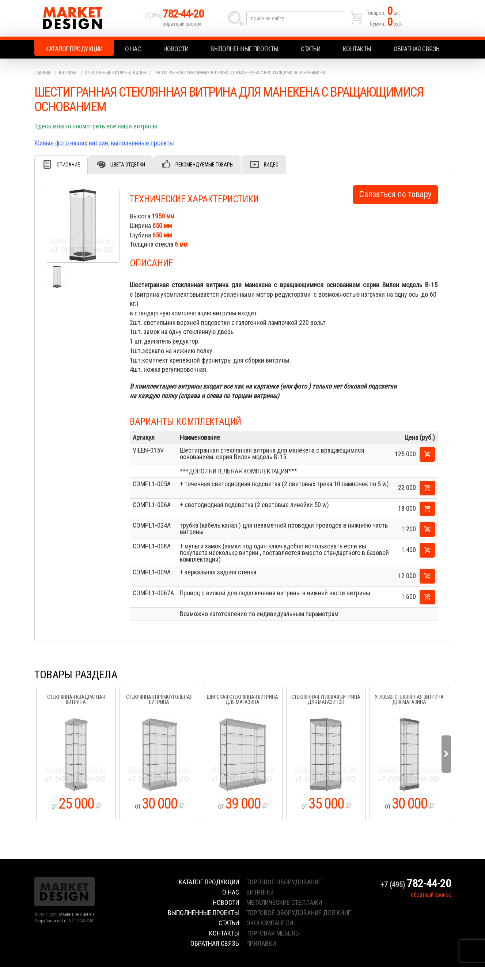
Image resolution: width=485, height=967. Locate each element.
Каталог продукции (74, 49)
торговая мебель (272, 933)
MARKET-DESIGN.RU (76, 914)
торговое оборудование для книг (298, 913)
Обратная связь (417, 49)
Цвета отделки (127, 165)
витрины (259, 892)
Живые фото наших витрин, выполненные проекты (104, 143)
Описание (68, 165)
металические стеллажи (284, 902)
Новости (176, 49)
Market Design (86, 18)
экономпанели (269, 923)
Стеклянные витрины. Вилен (115, 72)
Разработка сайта (51, 920)
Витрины (68, 72)
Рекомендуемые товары (204, 165)
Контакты (357, 49)
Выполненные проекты (245, 49)
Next (446, 754)
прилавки (261, 943)
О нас (133, 49)
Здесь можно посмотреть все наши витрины (95, 126)
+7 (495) (173, 15)
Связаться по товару (395, 194)
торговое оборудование (284, 882)
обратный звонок (182, 23)
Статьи (310, 49)
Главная (43, 72)
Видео (271, 165)
